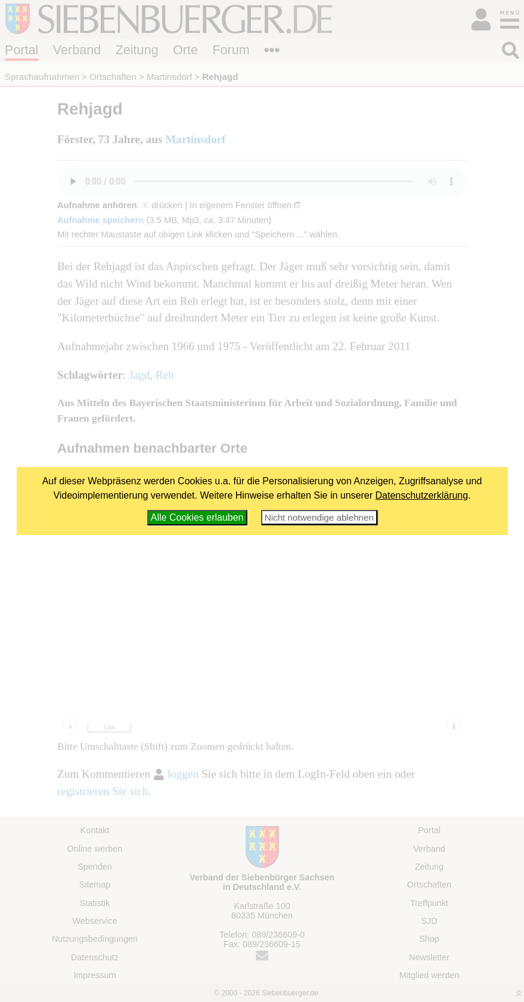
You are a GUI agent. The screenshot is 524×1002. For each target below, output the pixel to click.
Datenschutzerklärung (422, 495)
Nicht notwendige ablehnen (319, 517)
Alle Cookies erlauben (197, 517)
